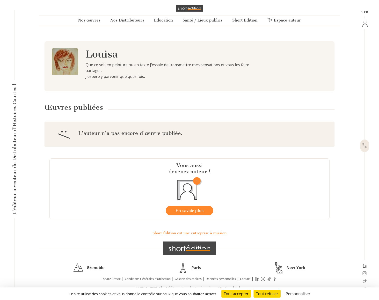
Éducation (163, 20)
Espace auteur (284, 20)
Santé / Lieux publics (202, 20)
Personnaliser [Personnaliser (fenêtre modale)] (298, 293)
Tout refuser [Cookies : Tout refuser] (267, 293)
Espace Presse (111, 279)
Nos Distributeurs (127, 20)
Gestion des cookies (188, 279)
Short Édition (244, 20)
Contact (245, 279)
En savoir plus (189, 210)
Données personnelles (221, 279)
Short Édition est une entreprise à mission (189, 233)
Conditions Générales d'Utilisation (147, 279)
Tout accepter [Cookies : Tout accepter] (236, 293)
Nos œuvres (89, 20)
